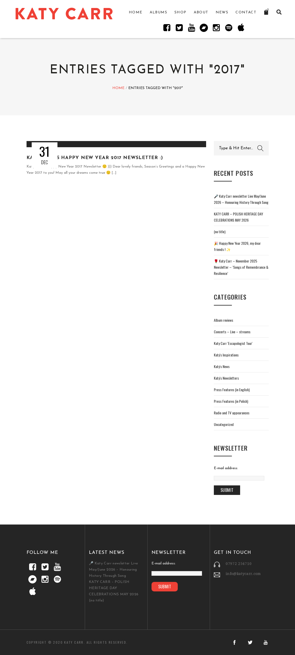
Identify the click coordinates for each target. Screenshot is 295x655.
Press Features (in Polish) (231, 401)
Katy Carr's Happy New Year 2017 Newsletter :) (95, 157)
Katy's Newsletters (226, 378)
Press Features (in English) (232, 389)
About (201, 12)
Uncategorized (224, 424)
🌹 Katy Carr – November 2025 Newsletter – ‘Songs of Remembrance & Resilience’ (241, 267)
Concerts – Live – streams (232, 331)
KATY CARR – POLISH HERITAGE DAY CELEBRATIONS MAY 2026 (113, 588)
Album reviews (223, 320)
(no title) (219, 231)
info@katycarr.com (243, 574)
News (222, 12)
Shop (180, 12)
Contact (245, 12)
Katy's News (222, 366)
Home (135, 12)
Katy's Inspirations (226, 354)
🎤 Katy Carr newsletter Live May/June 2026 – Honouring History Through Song (113, 570)
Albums (158, 12)
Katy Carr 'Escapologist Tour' (233, 343)
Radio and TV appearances (231, 412)
